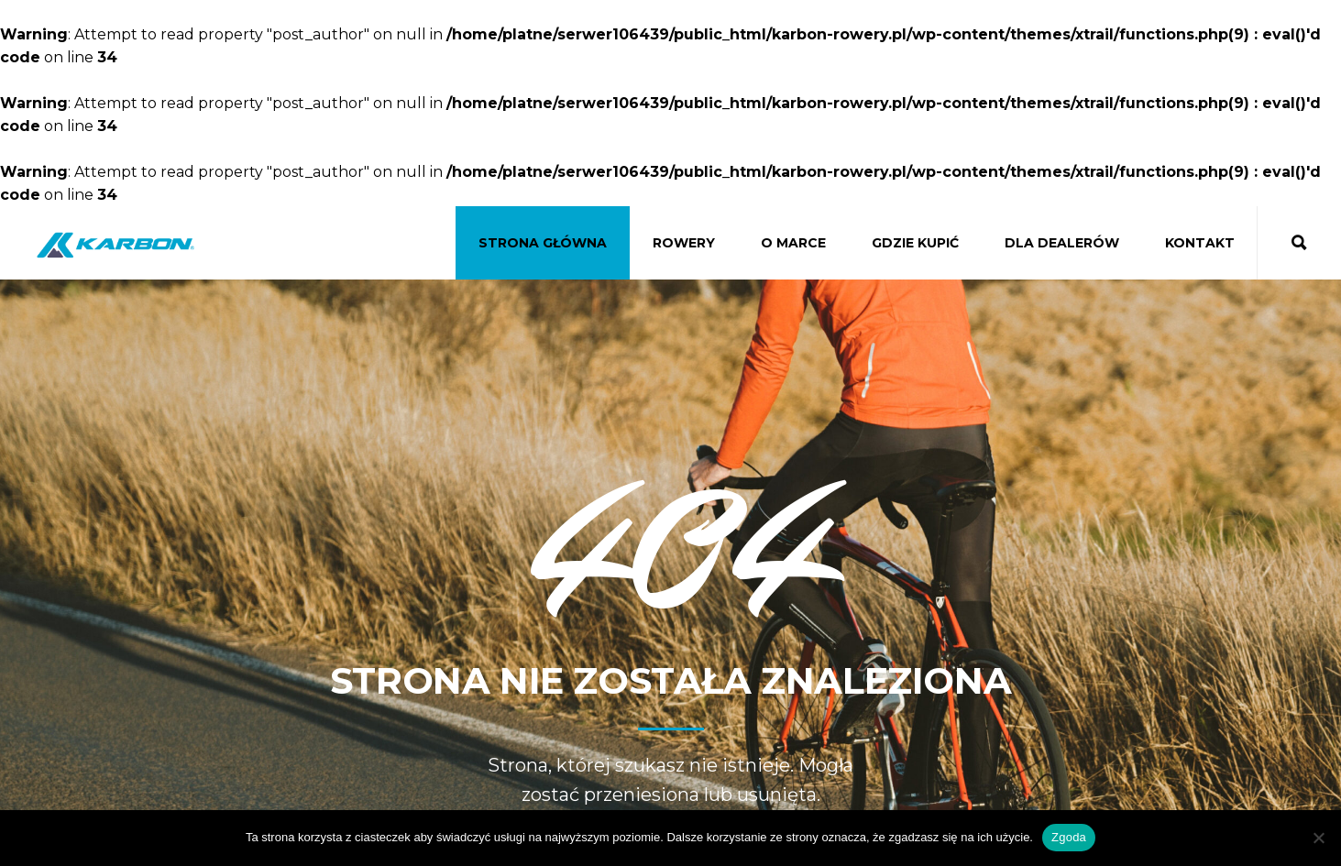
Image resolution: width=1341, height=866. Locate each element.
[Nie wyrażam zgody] (1318, 837)
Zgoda (1068, 837)
